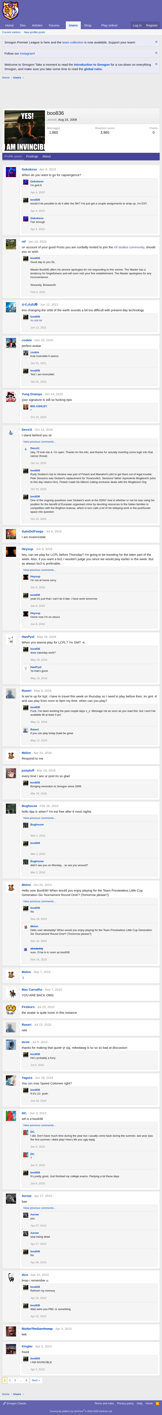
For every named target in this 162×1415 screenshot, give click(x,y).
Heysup (27, 549)
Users (73, 25)
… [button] (20, 1380)
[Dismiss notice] (156, 42)
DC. (24, 1113)
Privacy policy (125, 1403)
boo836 (35, 199)
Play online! (109, 25)
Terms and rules (104, 1403)
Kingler (27, 1346)
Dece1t (27, 429)
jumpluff (28, 770)
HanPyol (28, 636)
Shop (87, 25)
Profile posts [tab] (13, 156)
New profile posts (34, 32)
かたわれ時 (30, 304)
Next (35, 1380)
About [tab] (46, 156)
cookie (27, 340)
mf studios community (129, 247)
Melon (26, 753)
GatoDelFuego (32, 531)
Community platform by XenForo (81, 1411)
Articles (37, 25)
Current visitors (11, 32)
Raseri (26, 690)
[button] (63, 25)
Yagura (27, 1077)
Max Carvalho (32, 989)
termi (26, 1042)
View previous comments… (39, 441)
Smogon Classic (14, 1403)
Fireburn (28, 1007)
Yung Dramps (32, 394)
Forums (54, 25)
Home (9, 25)
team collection (72, 42)
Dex (23, 25)
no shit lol (36, 320)
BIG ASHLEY (38, 406)
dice (25, 1274)
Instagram (27, 53)
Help (140, 1403)
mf (24, 241)
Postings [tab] (32, 156)
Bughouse (29, 806)
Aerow (26, 1196)
